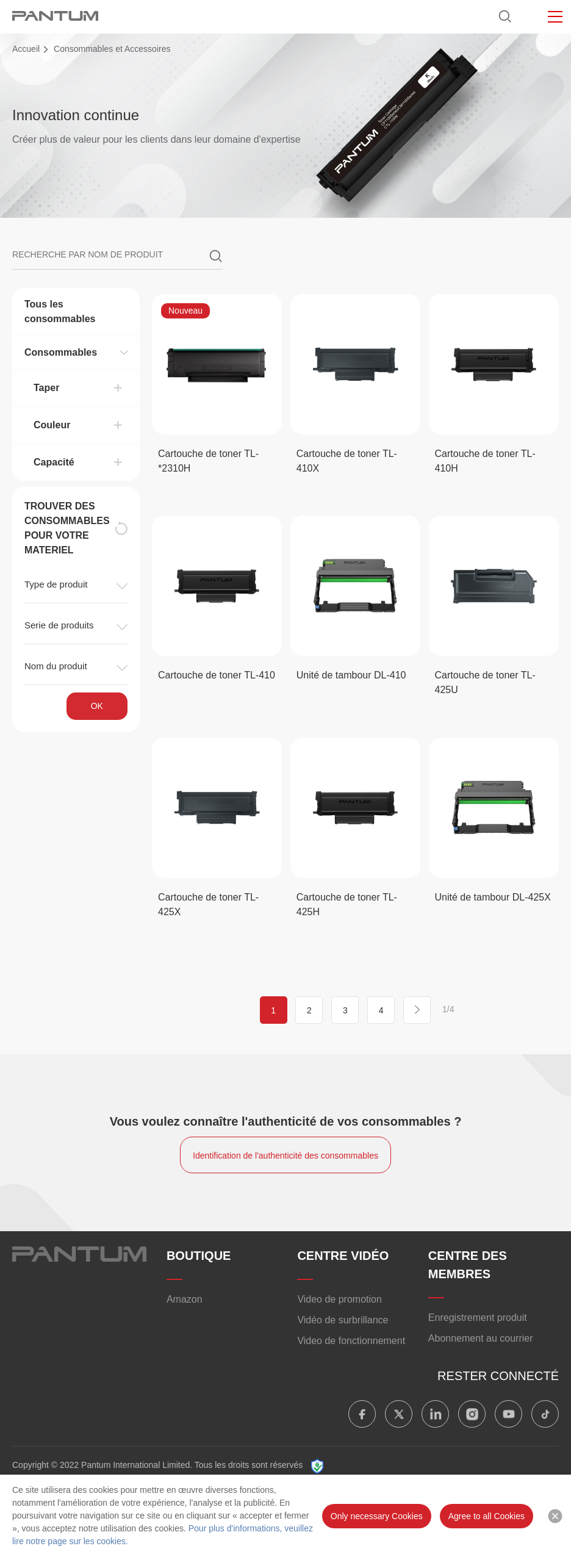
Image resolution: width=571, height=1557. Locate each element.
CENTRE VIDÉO (343, 1255)
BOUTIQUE (199, 1255)
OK (97, 706)
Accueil (26, 49)
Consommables (60, 352)
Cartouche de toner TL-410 (216, 675)
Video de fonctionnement (351, 1341)
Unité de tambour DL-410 (351, 675)
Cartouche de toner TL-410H (485, 460)
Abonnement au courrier (480, 1338)
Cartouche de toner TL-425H (346, 904)
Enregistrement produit (477, 1317)
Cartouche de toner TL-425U (485, 682)
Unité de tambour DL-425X (493, 897)
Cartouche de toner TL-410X (346, 460)
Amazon (185, 1299)
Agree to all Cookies (486, 1516)
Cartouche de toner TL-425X (208, 904)
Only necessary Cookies (377, 1516)
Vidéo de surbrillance (342, 1320)
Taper (46, 388)
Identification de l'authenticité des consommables (285, 1155)
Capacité (54, 462)
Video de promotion (339, 1299)
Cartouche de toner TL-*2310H (208, 460)
